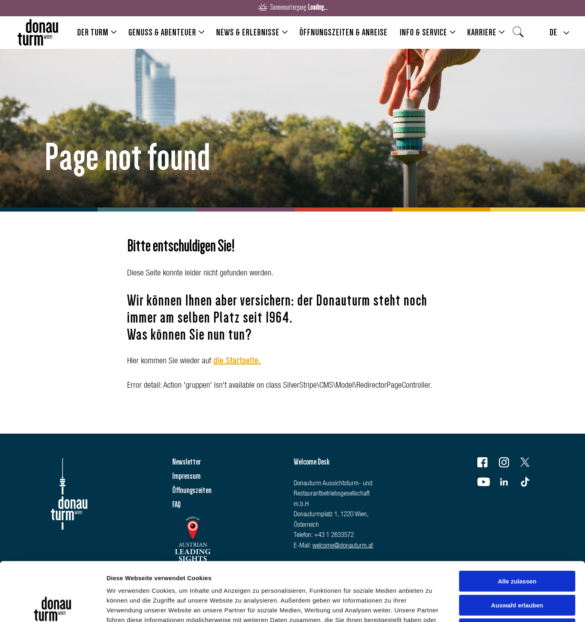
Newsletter (186, 461)
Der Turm (92, 32)
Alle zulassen (517, 522)
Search (520, 34)
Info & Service (423, 32)
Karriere (481, 32)
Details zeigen (432, 605)
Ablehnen (517, 570)
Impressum (186, 475)
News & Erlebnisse (248, 32)
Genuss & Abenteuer (162, 32)
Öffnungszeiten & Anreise (343, 32)
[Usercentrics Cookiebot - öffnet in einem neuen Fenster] (52, 606)
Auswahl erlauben (517, 546)
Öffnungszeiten (192, 490)
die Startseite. (237, 362)
